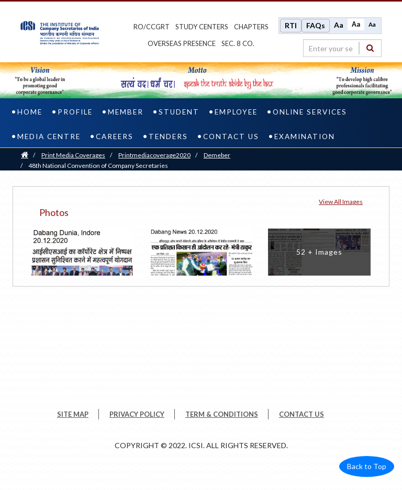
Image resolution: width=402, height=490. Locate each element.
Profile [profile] (75, 112)
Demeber (217, 155)
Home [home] (29, 112)
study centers (201, 26)
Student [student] (179, 112)
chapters (251, 26)
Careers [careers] (114, 136)
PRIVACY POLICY (136, 414)
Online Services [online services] (310, 112)
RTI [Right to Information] (291, 25)
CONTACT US (301, 414)
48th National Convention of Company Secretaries (98, 165)
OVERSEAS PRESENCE (182, 43)
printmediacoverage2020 (154, 155)
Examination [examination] (304, 136)
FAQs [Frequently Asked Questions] (315, 25)
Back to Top (366, 466)
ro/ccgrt (151, 26)
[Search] (370, 47)
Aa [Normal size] (356, 24)
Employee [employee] (236, 112)
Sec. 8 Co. (237, 43)
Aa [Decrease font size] (372, 24)
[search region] (342, 48)
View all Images (341, 202)
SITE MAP (72, 414)
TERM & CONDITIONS (221, 414)
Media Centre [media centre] (49, 136)
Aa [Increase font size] (338, 24)
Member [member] (125, 112)
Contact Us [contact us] (231, 136)
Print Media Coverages (73, 155)
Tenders (168, 136)
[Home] (24, 155)
